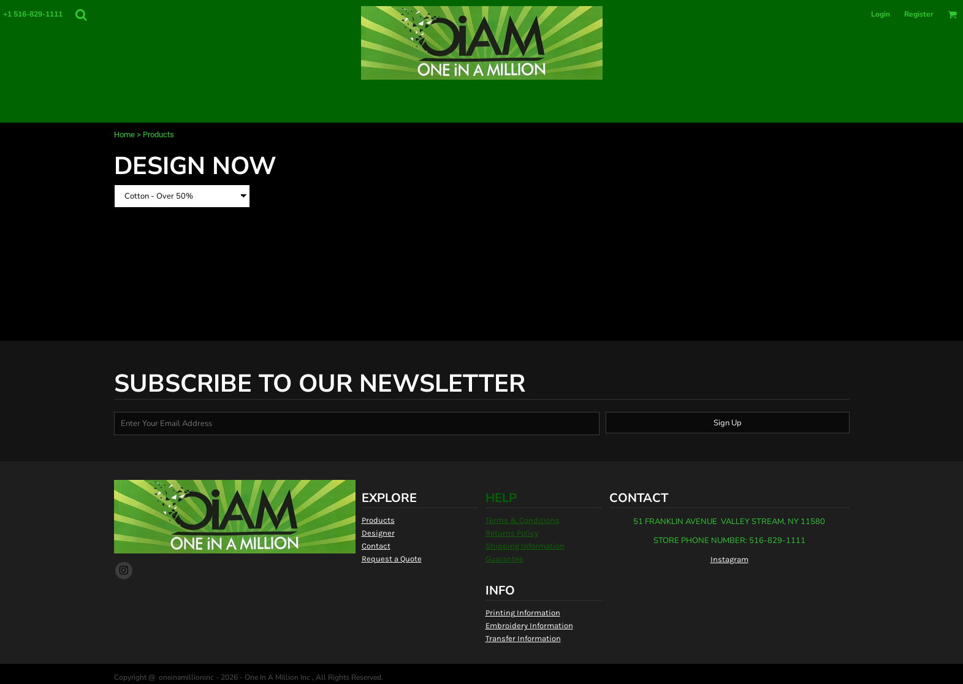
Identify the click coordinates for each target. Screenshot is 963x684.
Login (880, 14)
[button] (81, 15)
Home (124, 134)
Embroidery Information (529, 625)
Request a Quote (392, 558)
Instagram (729, 559)
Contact (376, 545)
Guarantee (504, 558)
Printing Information (522, 612)
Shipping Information (525, 545)
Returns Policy (511, 533)
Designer (378, 533)
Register (919, 14)
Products (378, 520)
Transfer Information (523, 638)
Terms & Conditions (522, 520)
